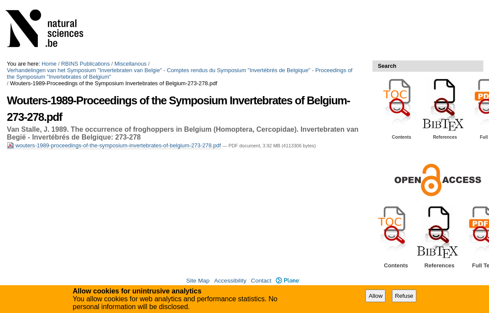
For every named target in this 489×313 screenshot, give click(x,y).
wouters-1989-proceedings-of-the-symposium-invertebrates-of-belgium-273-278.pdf (114, 145)
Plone (287, 280)
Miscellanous (130, 63)
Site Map (198, 280)
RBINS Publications (85, 63)
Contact (261, 280)
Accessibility (230, 280)
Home (49, 63)
